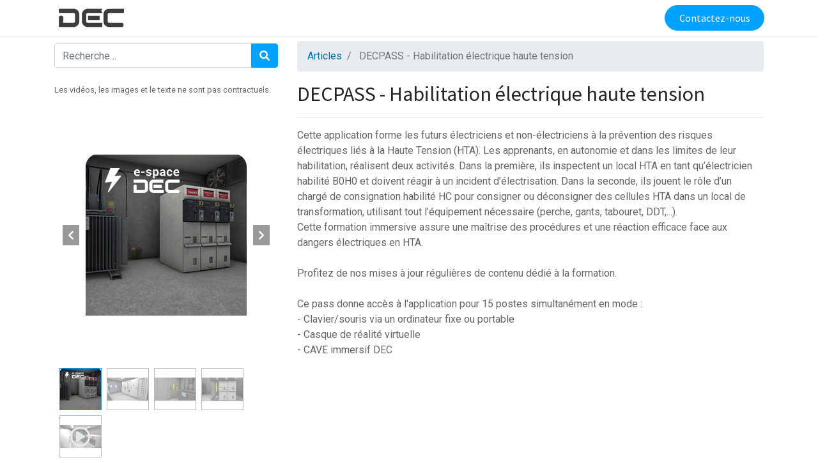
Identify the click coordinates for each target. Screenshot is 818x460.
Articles (324, 56)
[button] (71, 235)
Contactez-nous (713, 18)
